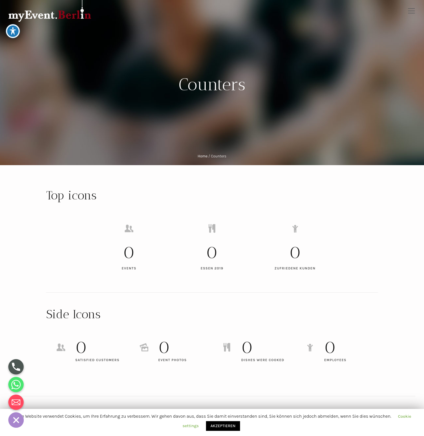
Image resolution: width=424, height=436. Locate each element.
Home (203, 156)
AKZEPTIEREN (223, 425)
